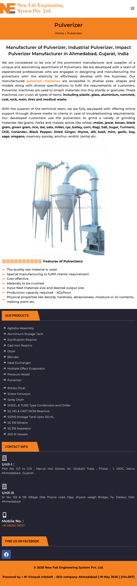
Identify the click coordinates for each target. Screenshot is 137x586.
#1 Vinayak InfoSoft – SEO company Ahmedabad (60, 577)
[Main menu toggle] (132, 8)
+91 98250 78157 (13, 525)
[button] (23, 316)
